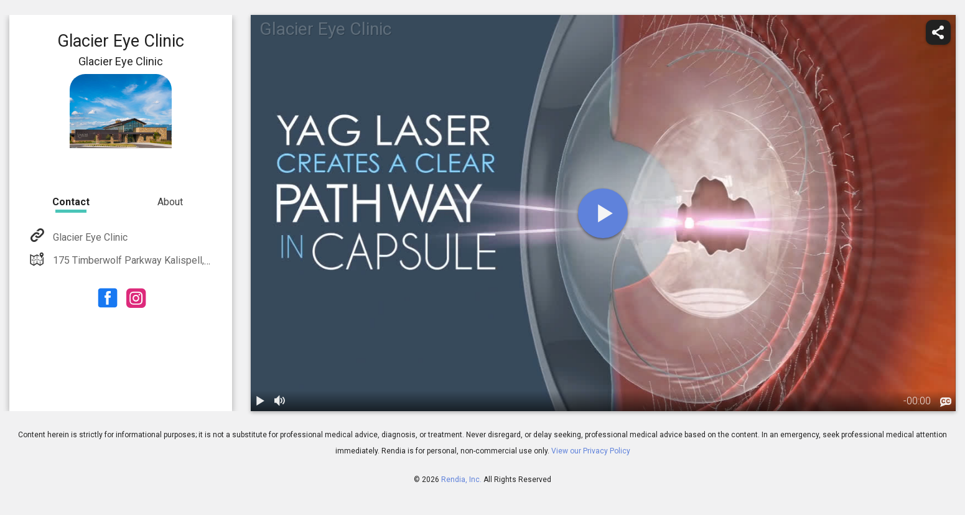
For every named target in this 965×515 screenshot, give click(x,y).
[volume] (281, 401)
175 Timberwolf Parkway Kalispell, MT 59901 (150, 260)
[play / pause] (261, 401)
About (170, 202)
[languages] (946, 402)
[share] (938, 32)
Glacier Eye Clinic (89, 237)
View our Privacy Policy (590, 451)
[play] (603, 213)
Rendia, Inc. (461, 479)
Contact (71, 202)
